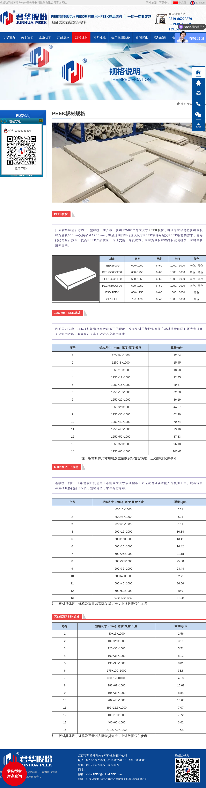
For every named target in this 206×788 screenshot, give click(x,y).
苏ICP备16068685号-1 (28, 776)
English (197, 2)
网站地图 (151, 2)
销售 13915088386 (17, 130)
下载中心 (164, 2)
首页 (183, 103)
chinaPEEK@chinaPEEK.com (104, 774)
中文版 (180, 2)
